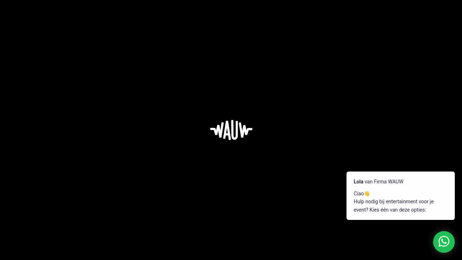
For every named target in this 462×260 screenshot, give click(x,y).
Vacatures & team (253, 178)
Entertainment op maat (209, 178)
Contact (289, 203)
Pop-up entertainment (173, 204)
